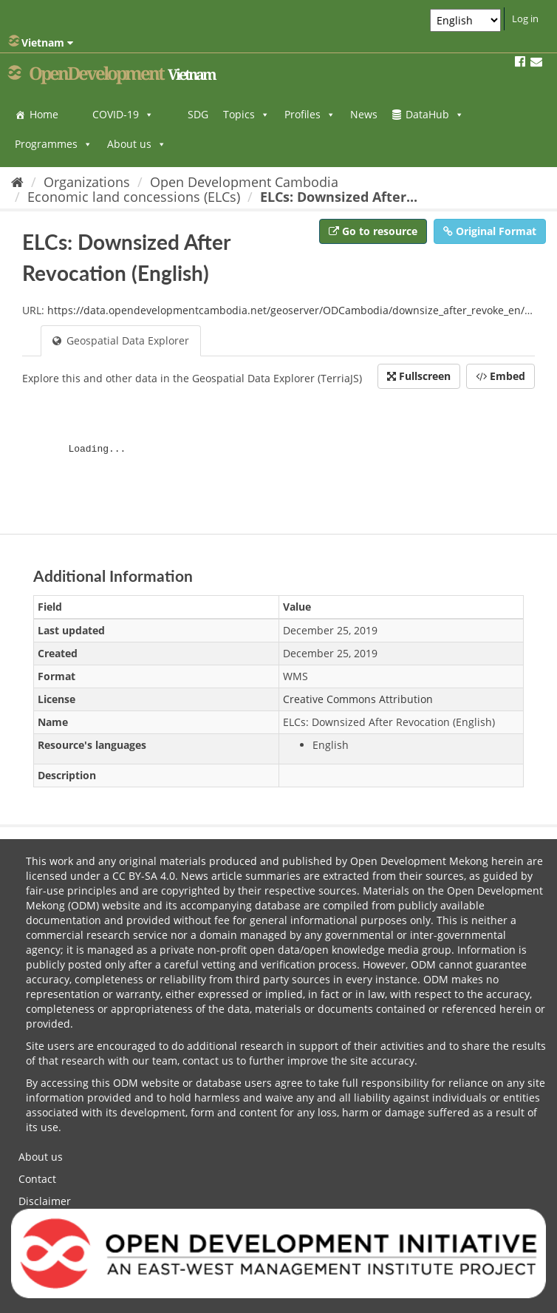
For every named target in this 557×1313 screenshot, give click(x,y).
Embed (500, 376)
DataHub (435, 114)
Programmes (53, 144)
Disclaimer (44, 1201)
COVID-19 (123, 114)
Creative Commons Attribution (358, 699)
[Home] (17, 182)
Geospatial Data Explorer (120, 340)
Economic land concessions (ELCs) (133, 197)
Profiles (309, 114)
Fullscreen (419, 376)
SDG (198, 114)
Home (44, 114)
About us (136, 144)
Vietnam (40, 42)
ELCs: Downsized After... (338, 197)
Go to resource (373, 231)
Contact (37, 1179)
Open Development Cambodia (244, 182)
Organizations (87, 182)
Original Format (489, 231)
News (363, 114)
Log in (525, 18)
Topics (246, 114)
